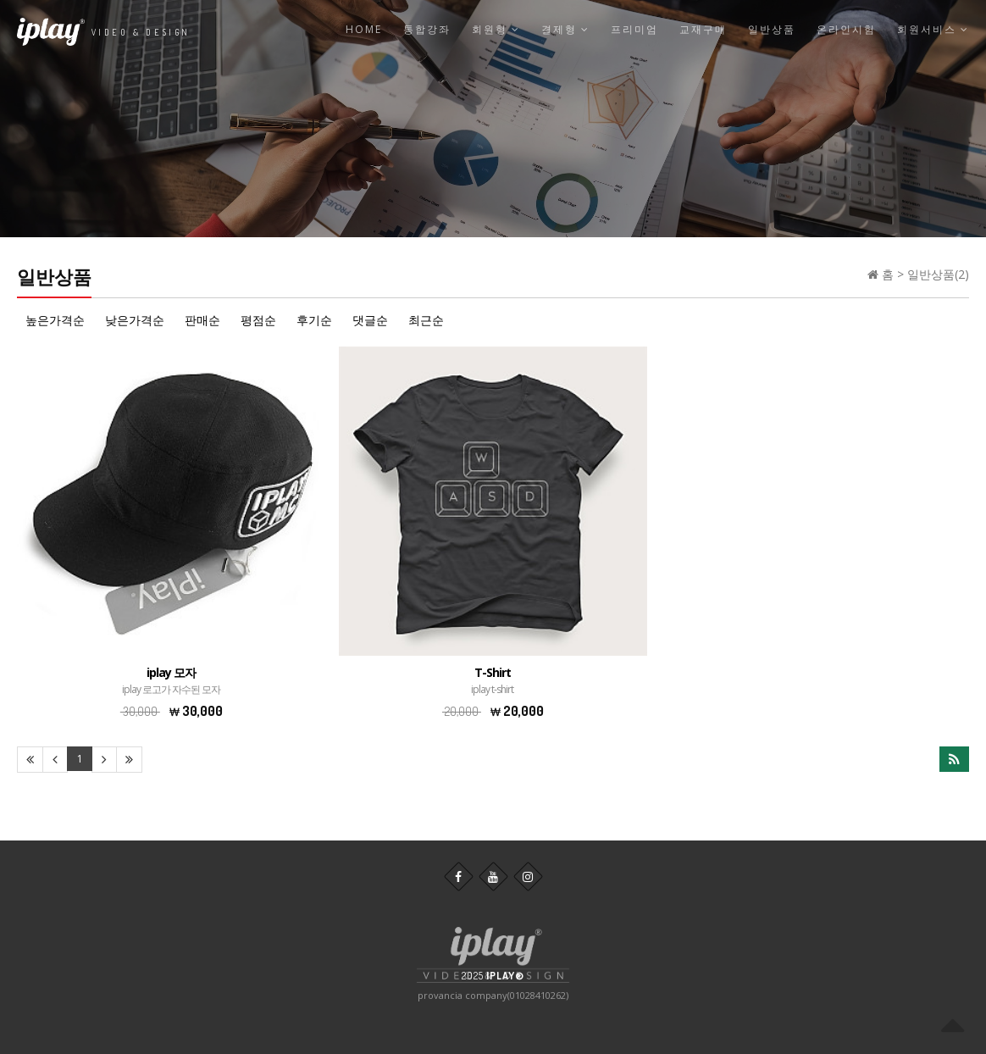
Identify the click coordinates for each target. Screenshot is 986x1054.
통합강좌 (427, 29)
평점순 (258, 320)
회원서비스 (933, 29)
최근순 (426, 320)
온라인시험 (846, 29)
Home (364, 29)
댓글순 (370, 320)
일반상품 (771, 29)
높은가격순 (55, 320)
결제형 (565, 29)
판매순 (202, 320)
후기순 (314, 320)
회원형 (496, 29)
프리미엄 (634, 29)
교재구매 (703, 29)
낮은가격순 (134, 320)
